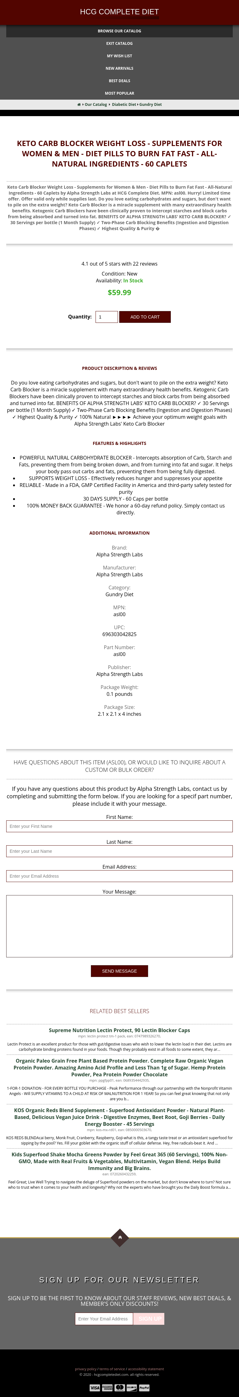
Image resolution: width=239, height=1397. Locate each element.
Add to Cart (145, 316)
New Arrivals (120, 68)
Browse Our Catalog (119, 31)
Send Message (119, 971)
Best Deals (119, 80)
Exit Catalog (119, 43)
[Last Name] (119, 851)
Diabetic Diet (124, 104)
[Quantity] (107, 317)
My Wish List (119, 56)
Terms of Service (112, 1368)
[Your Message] (119, 926)
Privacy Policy (85, 1368)
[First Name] (119, 826)
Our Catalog (96, 104)
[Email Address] (119, 876)
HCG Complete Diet (119, 11)
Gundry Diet (150, 104)
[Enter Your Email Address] (104, 1319)
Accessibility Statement (146, 1368)
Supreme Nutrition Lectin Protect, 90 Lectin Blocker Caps (119, 1030)
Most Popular (119, 93)
